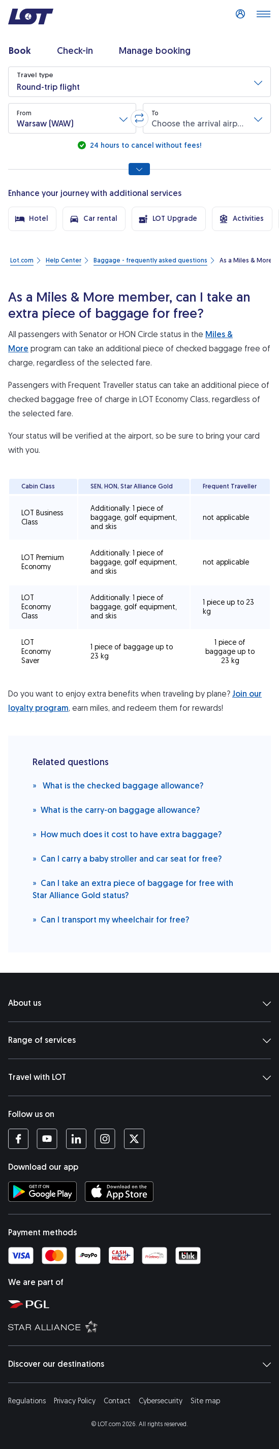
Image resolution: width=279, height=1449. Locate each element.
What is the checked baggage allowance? (118, 785)
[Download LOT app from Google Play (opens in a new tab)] (42, 1191)
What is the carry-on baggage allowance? (116, 809)
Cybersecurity (160, 1401)
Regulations (27, 1401)
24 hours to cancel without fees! (144, 145)
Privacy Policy (75, 1401)
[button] (139, 82)
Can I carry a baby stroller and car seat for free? (127, 858)
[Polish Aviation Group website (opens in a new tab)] (141, 1304)
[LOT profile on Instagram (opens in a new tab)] (105, 1139)
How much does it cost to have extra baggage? (127, 834)
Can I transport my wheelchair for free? (111, 919)
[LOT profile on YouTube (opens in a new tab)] (47, 1139)
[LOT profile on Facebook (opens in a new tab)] (18, 1139)
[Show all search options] (139, 169)
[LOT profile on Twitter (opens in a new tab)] (133, 1139)
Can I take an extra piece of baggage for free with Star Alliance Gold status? (133, 888)
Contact (117, 1401)
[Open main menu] (263, 17)
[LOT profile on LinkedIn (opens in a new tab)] (76, 1139)
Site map (205, 1401)
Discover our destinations (139, 1364)
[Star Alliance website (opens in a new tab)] (141, 1326)
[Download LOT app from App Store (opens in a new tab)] (119, 1191)
